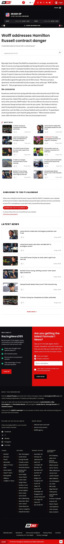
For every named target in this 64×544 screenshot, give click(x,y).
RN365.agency (38, 430)
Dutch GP (37, 483)
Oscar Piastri (23, 477)
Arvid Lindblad (23, 490)
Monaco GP (37, 467)
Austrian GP (37, 473)
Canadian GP (38, 465)
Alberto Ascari (53, 465)
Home (9, 8)
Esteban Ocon (23, 485)
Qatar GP (37, 502)
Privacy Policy (47, 533)
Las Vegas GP (38, 499)
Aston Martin (8, 470)
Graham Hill (53, 501)
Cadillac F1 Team (9, 481)
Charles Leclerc (6, 406)
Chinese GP (37, 457)
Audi (5, 467)
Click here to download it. (10, 214)
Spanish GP (37, 489)
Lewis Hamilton (24, 66)
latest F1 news (12, 396)
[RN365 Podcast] (23, 2)
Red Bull (6, 454)
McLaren (6, 457)
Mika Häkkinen (53, 478)
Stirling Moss (53, 492)
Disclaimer (19, 533)
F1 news (15, 8)
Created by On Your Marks (24, 535)
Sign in (6, 371)
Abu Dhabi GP (38, 505)
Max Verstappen (24, 454)
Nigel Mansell (53, 489)
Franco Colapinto (24, 509)
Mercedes (4, 63)
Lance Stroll (22, 496)
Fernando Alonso (19, 404)
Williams (6, 478)
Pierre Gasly (22, 493)
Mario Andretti (53, 512)
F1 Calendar (24, 8)
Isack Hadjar (22, 474)
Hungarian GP (38, 481)
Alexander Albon (24, 501)
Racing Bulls (7, 475)
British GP (37, 475)
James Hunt (53, 473)
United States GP (39, 497)
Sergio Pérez (23, 482)
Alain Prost (52, 458)
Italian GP (37, 486)
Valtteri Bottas (23, 488)
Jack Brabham (54, 507)
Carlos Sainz (23, 480)
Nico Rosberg (53, 455)
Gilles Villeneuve (54, 470)
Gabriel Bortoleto (24, 512)
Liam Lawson (23, 504)
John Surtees (53, 509)
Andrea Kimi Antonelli (22, 471)
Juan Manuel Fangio (53, 495)
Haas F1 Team (8, 473)
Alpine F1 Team (8, 465)
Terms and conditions (33, 533)
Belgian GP (37, 478)
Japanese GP (38, 459)
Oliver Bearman (24, 506)
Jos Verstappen (54, 481)
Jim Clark (52, 484)
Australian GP (38, 454)
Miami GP (37, 462)
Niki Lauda (52, 486)
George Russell (51, 404)
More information (32, 25)
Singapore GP (38, 494)
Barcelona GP (38, 470)
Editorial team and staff (41, 425)
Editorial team (7, 533)
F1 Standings (36, 8)
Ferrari (3, 74)
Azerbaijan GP (38, 491)
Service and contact (40, 427)
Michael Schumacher (53, 461)
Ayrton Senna (53, 468)
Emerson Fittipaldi (55, 498)
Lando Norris (40, 404)
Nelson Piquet (53, 504)
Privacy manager (42, 535)
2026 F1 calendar (17, 410)
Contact (58, 533)
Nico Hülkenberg (24, 498)
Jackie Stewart (54, 476)
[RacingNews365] (32, 526)
